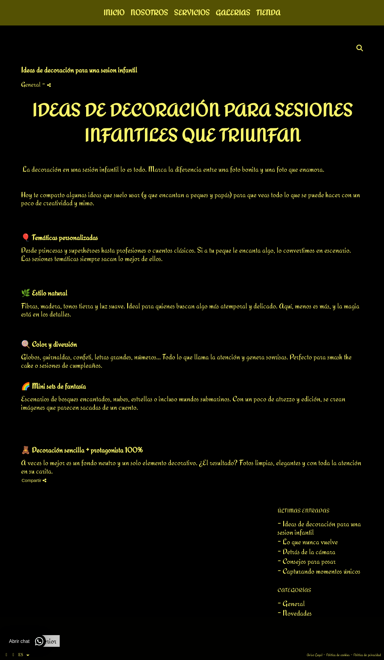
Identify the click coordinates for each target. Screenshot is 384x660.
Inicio (114, 13)
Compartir (34, 480)
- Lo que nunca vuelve (308, 541)
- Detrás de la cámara (306, 551)
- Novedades (295, 613)
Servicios (192, 13)
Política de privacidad (367, 655)
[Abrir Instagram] (13, 655)
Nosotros (149, 13)
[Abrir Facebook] (7, 655)
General (30, 84)
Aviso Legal (314, 655)
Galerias (233, 13)
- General (291, 603)
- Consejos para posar (307, 561)
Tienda (268, 13)
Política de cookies (338, 655)
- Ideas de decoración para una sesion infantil (319, 528)
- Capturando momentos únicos (319, 571)
